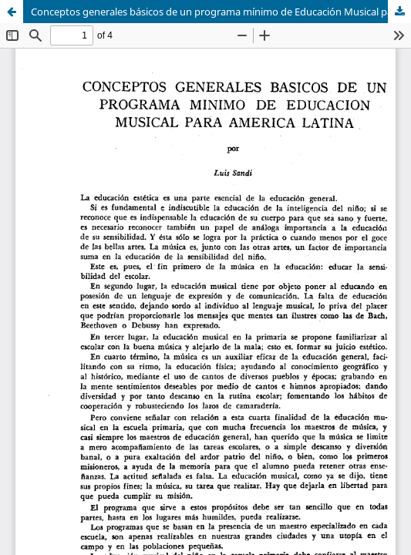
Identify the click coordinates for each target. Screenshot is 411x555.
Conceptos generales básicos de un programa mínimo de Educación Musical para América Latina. (221, 11)
